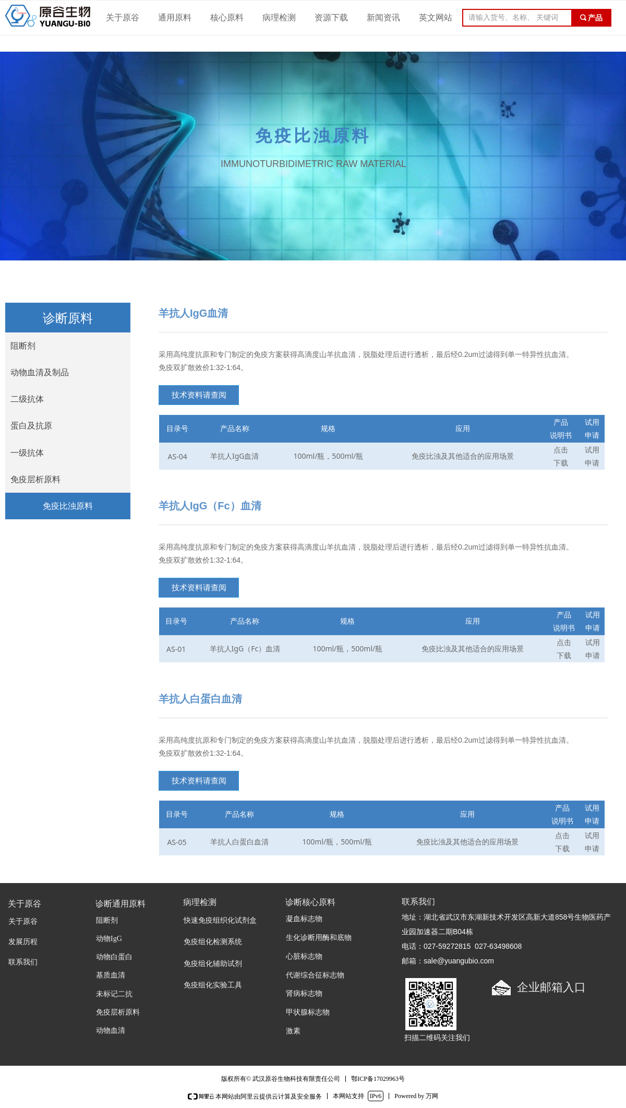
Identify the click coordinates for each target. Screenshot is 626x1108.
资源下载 (331, 17)
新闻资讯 (383, 17)
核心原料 (227, 17)
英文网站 (435, 17)
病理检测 (279, 17)
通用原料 (174, 17)
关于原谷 (122, 17)
